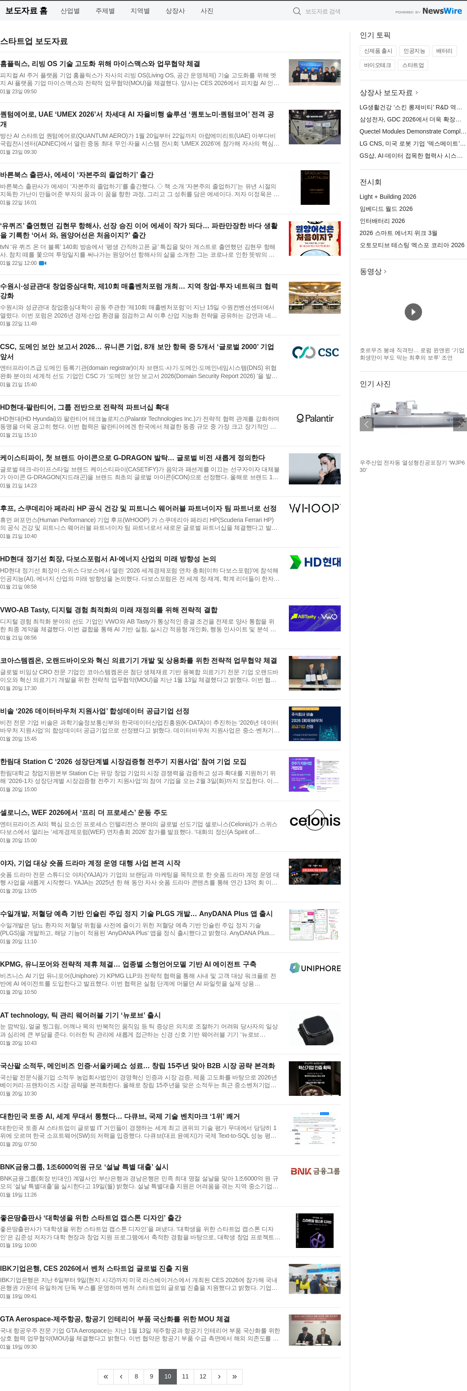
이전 (367, 424)
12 (205, 1375)
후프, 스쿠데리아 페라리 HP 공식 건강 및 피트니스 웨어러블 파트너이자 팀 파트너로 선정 (138, 508)
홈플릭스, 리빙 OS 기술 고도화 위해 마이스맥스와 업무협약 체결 (100, 63)
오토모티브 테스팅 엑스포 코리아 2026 (412, 245)
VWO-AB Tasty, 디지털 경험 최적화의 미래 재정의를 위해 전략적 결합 (109, 610)
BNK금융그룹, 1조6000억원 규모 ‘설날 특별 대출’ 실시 (84, 1167)
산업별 (70, 10)
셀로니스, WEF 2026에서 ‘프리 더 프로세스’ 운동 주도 (83, 812)
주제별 (105, 10)
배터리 (444, 51)
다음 (460, 424)
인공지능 (414, 51)
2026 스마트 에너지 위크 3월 (399, 232)
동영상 (371, 271)
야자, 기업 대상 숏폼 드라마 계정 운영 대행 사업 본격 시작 (90, 863)
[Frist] (106, 1377)
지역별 (140, 10)
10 (170, 1375)
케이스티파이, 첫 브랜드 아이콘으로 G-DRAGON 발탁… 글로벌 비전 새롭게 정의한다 (132, 458)
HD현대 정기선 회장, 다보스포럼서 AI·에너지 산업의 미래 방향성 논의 (108, 559)
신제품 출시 (378, 51)
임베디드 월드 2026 (386, 208)
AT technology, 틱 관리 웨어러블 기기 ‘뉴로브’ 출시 (80, 1015)
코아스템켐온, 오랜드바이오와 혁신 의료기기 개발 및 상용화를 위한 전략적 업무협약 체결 (138, 660)
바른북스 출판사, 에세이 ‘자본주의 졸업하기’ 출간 (77, 174)
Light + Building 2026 (388, 196)
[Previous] (121, 1377)
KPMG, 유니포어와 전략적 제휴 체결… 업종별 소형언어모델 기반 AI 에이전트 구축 (128, 964)
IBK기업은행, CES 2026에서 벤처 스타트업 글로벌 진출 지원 (94, 1268)
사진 (207, 10)
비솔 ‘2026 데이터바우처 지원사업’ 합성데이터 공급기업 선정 (94, 711)
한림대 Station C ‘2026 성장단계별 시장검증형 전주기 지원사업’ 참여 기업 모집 (123, 761)
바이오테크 (377, 65)
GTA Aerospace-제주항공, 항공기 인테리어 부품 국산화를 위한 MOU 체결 (115, 1319)
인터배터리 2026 (382, 220)
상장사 (175, 10)
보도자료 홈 (26, 10)
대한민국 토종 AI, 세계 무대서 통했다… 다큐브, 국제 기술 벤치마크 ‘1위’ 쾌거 (120, 1116)
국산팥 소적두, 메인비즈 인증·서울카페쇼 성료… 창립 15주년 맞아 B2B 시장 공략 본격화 (137, 1066)
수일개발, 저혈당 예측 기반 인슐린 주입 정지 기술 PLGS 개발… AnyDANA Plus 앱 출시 (136, 913)
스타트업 (413, 65)
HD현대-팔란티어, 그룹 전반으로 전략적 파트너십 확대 (84, 407)
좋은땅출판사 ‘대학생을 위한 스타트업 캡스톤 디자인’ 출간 (90, 1218)
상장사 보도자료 (386, 93)
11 (188, 1375)
